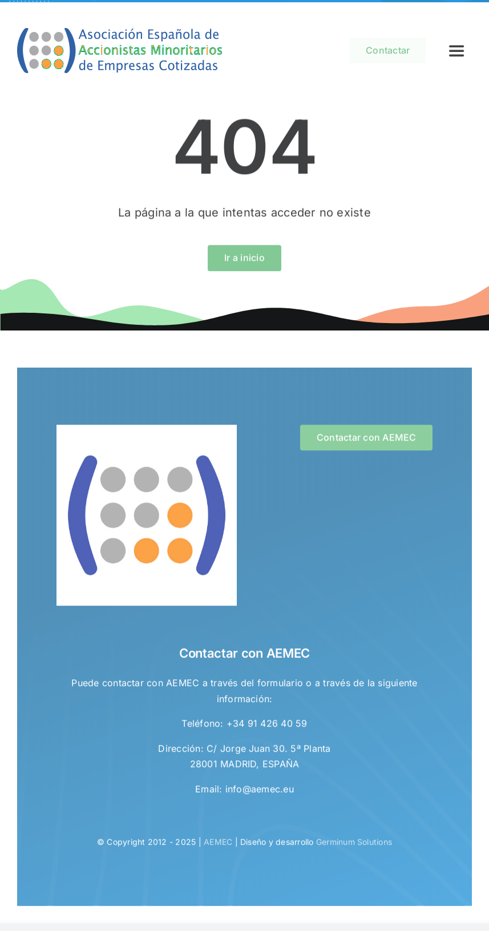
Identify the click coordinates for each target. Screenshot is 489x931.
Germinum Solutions (354, 843)
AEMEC (218, 843)
